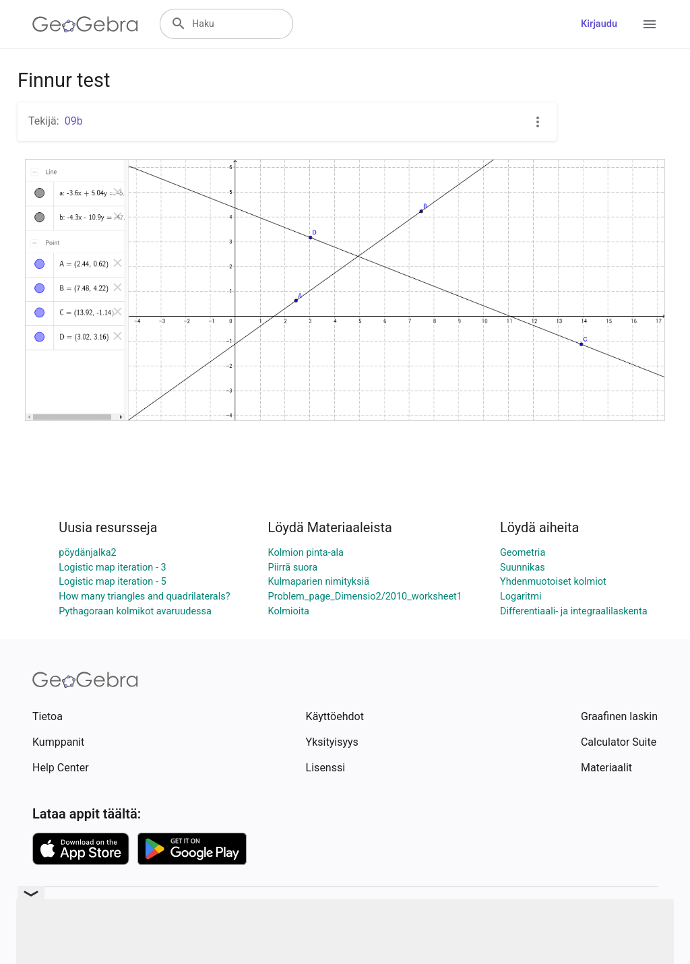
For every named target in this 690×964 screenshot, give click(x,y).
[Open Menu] (649, 24)
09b (74, 121)
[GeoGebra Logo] (85, 24)
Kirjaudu (599, 24)
